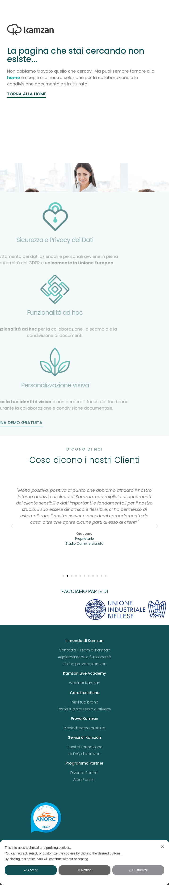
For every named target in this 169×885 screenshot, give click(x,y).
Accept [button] (31, 870)
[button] (11, 526)
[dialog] (84, 862)
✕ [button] (162, 847)
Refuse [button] (84, 870)
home (13, 77)
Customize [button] (138, 870)
